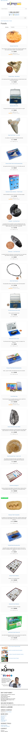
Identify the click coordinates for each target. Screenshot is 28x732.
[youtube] (9, 675)
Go (26, 8)
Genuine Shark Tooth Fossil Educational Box (14, 163)
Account (11, 14)
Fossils (10, 20)
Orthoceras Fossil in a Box (14, 338)
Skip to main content (4, 0)
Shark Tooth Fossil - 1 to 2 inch (14, 135)
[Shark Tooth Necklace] (14, 271)
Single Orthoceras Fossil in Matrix (14, 426)
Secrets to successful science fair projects (15, 650)
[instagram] (6, 675)
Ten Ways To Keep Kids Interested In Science (15, 654)
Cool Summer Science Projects (13, 658)
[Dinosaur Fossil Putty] (14, 37)
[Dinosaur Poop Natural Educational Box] (14, 359)
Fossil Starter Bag (14, 396)
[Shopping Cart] (16, 14)
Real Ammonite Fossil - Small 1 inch (14, 456)
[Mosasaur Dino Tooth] (14, 96)
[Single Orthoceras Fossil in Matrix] (14, 417)
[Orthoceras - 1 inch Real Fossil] (14, 242)
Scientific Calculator (4, 725)
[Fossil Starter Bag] (14, 387)
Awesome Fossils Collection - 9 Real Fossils (14, 191)
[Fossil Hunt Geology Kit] (14, 476)
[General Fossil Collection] (14, 566)
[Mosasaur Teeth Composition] (14, 505)
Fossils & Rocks (6, 20)
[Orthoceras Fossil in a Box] (14, 329)
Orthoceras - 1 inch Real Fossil (14, 251)
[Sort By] (18, 27)
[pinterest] (7, 675)
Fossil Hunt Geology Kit (14, 485)
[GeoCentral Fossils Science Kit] (14, 623)
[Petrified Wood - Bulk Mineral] (14, 67)
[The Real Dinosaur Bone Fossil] (14, 301)
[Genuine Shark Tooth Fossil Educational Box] (14, 154)
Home (2, 20)
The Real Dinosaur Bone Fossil (14, 310)
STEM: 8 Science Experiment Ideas (14, 646)
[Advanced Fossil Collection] (14, 595)
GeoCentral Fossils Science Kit (14, 632)
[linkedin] (11, 675)
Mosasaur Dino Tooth (14, 105)
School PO (17, 13)
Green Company (8, 711)
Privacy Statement (4, 720)
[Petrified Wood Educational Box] (14, 536)
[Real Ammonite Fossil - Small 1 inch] (14, 447)
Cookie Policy (3, 721)
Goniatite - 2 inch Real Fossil (14, 221)
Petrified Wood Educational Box (14, 545)
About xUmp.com (3, 715)
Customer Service (12, 13)
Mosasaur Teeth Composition (14, 514)
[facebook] (4, 675)
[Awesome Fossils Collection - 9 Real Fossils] (14, 182)
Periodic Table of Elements (5, 726)
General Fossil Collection (14, 575)
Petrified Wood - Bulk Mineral (14, 76)
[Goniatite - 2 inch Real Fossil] (14, 212)
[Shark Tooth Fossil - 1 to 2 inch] (14, 126)
